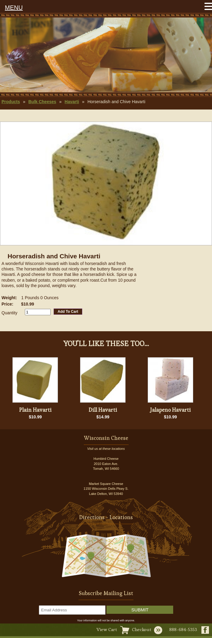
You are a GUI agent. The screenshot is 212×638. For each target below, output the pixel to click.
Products (11, 101)
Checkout (141, 629)
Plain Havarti (35, 409)
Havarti (72, 101)
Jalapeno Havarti (170, 409)
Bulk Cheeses (42, 101)
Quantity (9, 312)
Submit (140, 609)
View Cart (106, 629)
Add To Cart (68, 311)
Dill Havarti (103, 409)
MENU (14, 7)
